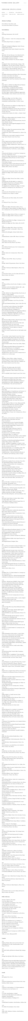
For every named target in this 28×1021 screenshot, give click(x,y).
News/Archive (20, 14)
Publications (12, 14)
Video (3, 16)
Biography (11, 12)
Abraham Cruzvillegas (11, 9)
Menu (25, 2)
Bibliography (19, 12)
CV (7, 12)
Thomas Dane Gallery (10, 2)
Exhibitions (5, 14)
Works (3, 12)
